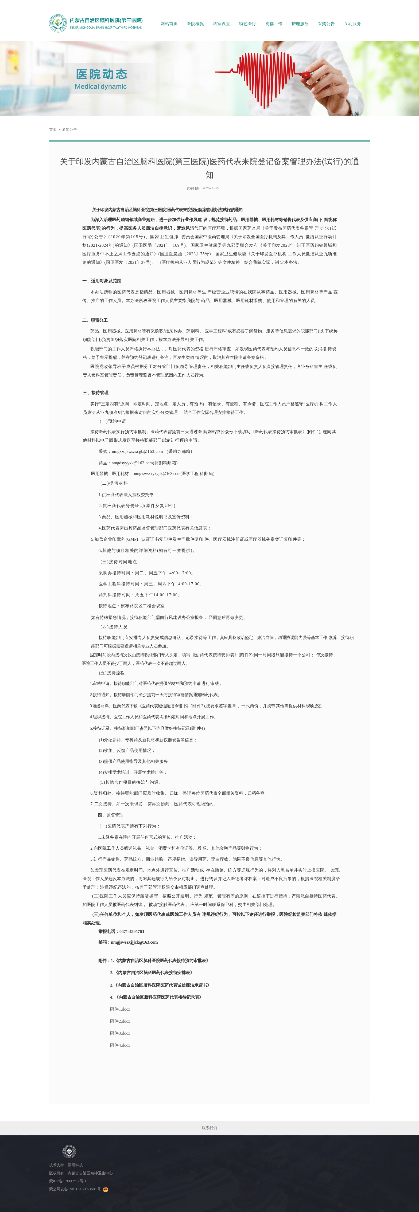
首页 (53, 129)
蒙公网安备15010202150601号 (78, 1189)
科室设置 (221, 23)
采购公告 (326, 23)
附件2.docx (120, 1021)
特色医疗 (247, 23)
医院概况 (195, 23)
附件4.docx (120, 1045)
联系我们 (209, 1128)
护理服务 (300, 23)
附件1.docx (120, 1009)
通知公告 (69, 129)
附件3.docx (120, 1033)
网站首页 (169, 23)
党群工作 (273, 23)
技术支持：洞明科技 (66, 1165)
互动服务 (352, 23)
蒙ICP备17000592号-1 (69, 1181)
